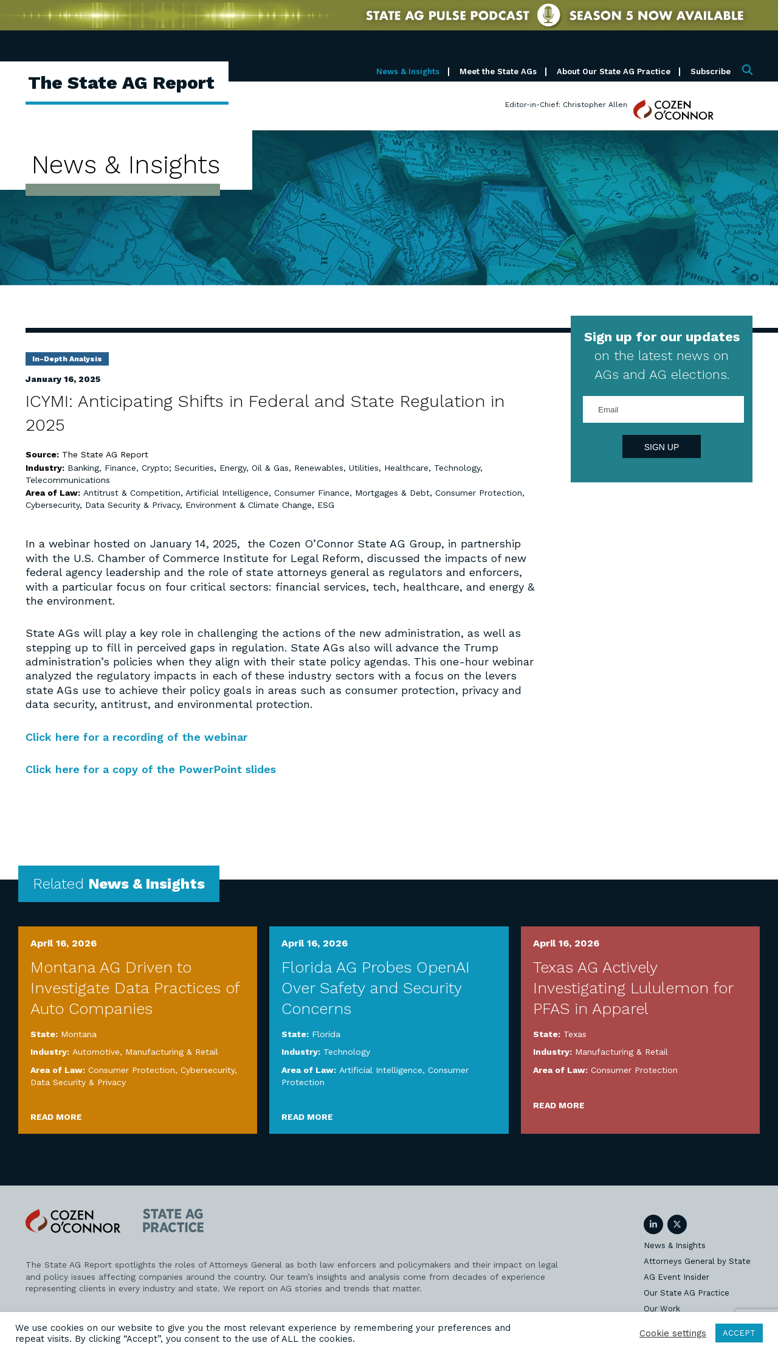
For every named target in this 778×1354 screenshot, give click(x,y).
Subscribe (710, 71)
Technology (457, 468)
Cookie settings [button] (672, 1333)
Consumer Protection (478, 493)
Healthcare (406, 468)
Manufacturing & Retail (171, 1052)
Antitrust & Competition (132, 493)
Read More (56, 1117)
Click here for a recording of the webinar (136, 737)
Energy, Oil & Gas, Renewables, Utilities (299, 468)
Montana (79, 1034)
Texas (575, 1034)
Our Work (662, 1308)
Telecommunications (68, 480)
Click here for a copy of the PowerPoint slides (151, 769)
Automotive (96, 1052)
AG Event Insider (676, 1277)
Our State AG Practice (686, 1292)
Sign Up (662, 447)
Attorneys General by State (697, 1261)
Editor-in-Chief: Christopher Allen (566, 104)
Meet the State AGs (498, 71)
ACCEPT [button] (739, 1333)
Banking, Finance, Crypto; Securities (140, 468)
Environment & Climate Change (248, 505)
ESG (325, 505)
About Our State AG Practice (613, 71)
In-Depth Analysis (67, 359)
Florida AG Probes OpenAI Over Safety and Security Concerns (375, 988)
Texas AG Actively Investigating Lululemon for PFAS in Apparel (633, 988)
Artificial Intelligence (227, 493)
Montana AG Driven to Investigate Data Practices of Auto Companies (134, 988)
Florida (326, 1034)
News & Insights (407, 71)
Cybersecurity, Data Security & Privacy (103, 505)
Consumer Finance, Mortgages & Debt (352, 493)
